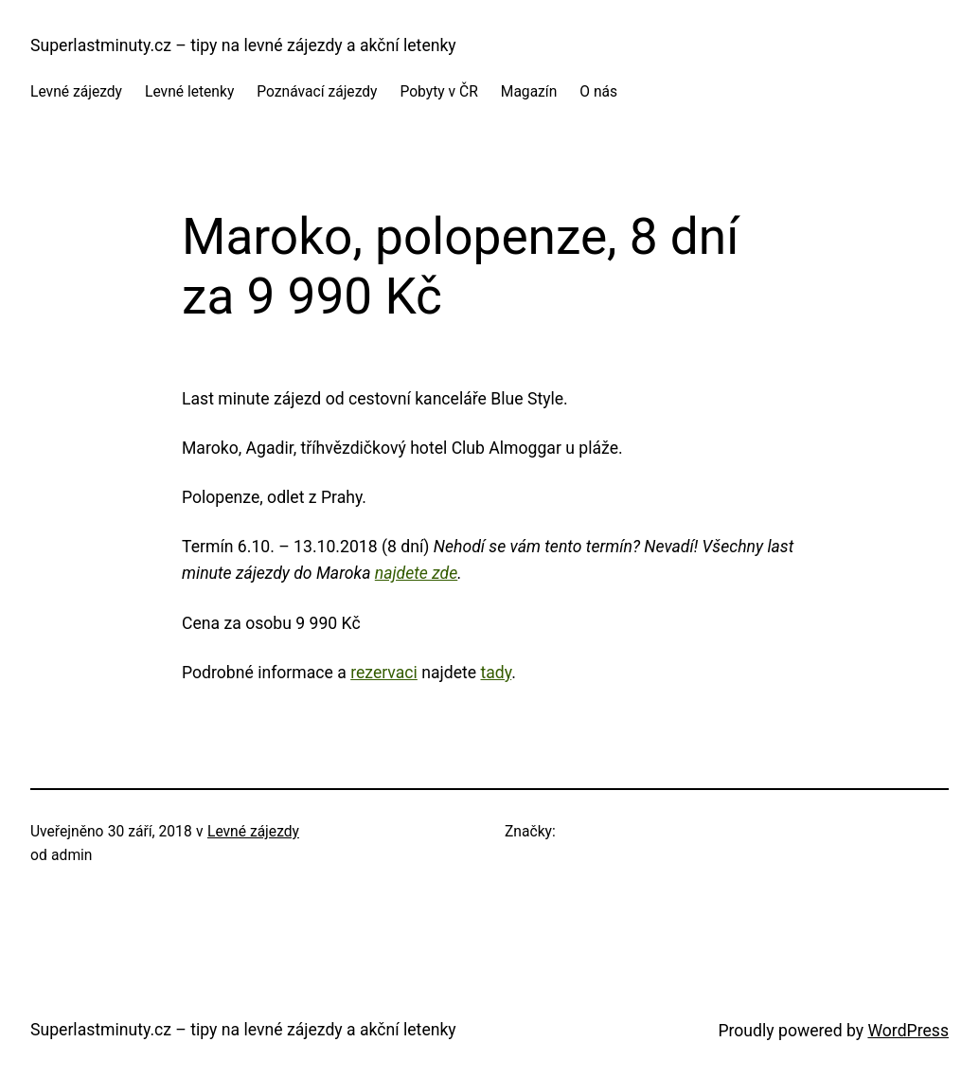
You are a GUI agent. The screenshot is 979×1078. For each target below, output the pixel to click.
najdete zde (416, 573)
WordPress (908, 1030)
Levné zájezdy (253, 831)
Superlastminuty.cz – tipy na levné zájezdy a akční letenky (243, 45)
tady (495, 672)
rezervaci (384, 672)
